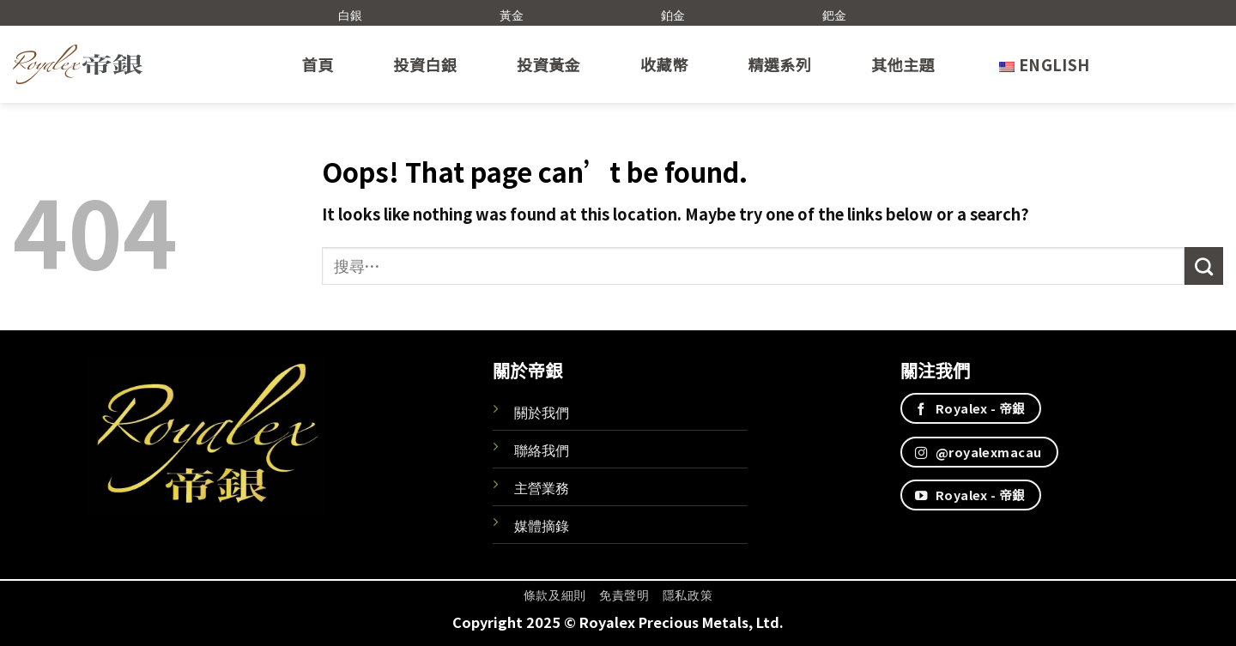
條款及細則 (555, 594)
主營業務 (541, 487)
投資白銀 (425, 64)
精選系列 (779, 64)
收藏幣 (664, 64)
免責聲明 (624, 594)
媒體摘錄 (541, 525)
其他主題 (903, 64)
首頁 (318, 64)
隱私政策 (688, 594)
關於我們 (541, 411)
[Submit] (1203, 266)
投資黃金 (548, 64)
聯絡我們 (541, 449)
